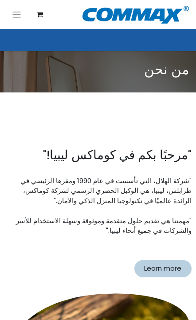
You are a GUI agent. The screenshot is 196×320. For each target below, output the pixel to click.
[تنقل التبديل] (17, 14)
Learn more (162, 268)
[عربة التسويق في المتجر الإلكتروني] (40, 15)
